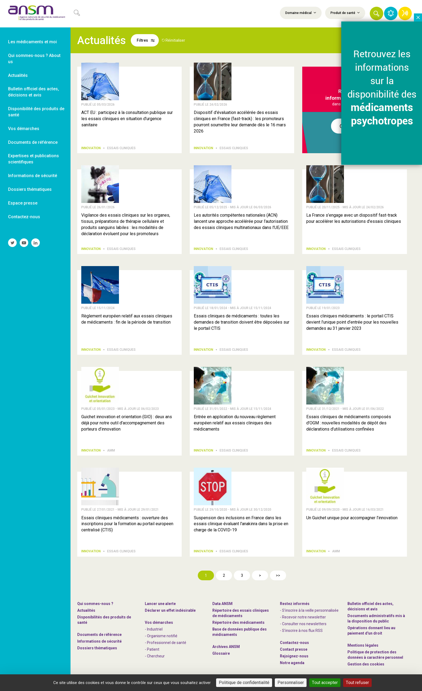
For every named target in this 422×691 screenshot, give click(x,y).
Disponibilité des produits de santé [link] (36, 111)
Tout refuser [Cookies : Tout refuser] (357, 682)
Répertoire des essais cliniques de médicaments (240, 613)
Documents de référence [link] (33, 142)
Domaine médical (300, 12)
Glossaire (221, 653)
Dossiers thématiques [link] (30, 189)
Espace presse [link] (22, 203)
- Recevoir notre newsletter (303, 617)
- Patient (152, 649)
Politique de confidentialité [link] (244, 682)
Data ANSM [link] (222, 604)
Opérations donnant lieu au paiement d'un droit (371, 630)
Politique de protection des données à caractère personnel (375, 655)
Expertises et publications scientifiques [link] (33, 158)
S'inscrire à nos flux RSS (302, 630)
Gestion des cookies (365, 664)
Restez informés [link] (295, 604)
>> (278, 575)
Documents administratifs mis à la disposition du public (376, 618)
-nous (294, 656)
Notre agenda (292, 663)
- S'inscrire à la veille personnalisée (309, 610)
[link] (35, 13)
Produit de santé (345, 12)
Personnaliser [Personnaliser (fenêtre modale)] (290, 682)
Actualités (86, 610)
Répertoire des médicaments (238, 622)
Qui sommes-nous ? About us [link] (34, 58)
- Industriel (154, 629)
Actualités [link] (18, 75)
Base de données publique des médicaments (239, 632)
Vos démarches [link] (23, 128)
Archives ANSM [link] (226, 647)
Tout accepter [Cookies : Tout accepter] (325, 682)
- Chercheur (155, 656)
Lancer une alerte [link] (160, 604)
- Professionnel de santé (165, 642)
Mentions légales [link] (362, 645)
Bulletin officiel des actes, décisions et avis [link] (33, 92)
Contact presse (293, 649)
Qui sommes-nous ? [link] (95, 604)
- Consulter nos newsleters (303, 624)
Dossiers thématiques (97, 648)
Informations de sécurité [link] (32, 175)
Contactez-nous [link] (24, 216)
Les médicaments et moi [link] (32, 41)
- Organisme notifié (161, 636)
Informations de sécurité (99, 641)
